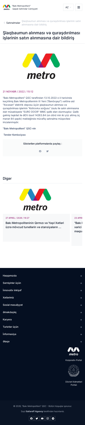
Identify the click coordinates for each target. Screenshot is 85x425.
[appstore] (72, 351)
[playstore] (72, 370)
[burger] (78, 7)
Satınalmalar (13, 22)
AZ (67, 7)
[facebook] (40, 151)
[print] (47, 151)
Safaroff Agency (34, 411)
